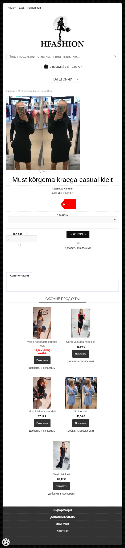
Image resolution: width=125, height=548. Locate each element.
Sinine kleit (80, 411)
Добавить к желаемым (78, 248)
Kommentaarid (19, 275)
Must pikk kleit (61, 474)
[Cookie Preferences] (6, 542)
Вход (21, 7)
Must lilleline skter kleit (42, 411)
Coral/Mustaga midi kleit (80, 341)
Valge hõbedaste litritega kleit (42, 343)
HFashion (67, 192)
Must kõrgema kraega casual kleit (35, 91)
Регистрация (34, 7)
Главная (10, 91)
